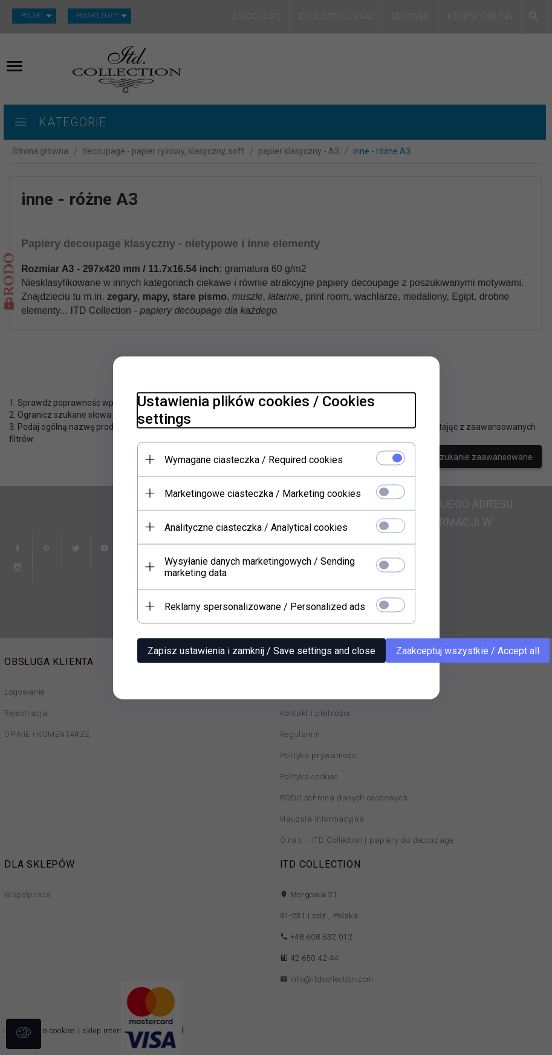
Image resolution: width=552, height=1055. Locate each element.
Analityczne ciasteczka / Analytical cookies (256, 527)
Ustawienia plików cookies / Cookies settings (256, 409)
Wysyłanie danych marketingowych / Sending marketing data (259, 566)
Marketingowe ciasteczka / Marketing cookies (262, 493)
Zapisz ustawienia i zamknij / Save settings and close (261, 650)
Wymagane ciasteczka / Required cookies (253, 459)
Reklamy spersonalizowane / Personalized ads (264, 606)
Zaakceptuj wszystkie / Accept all (467, 650)
